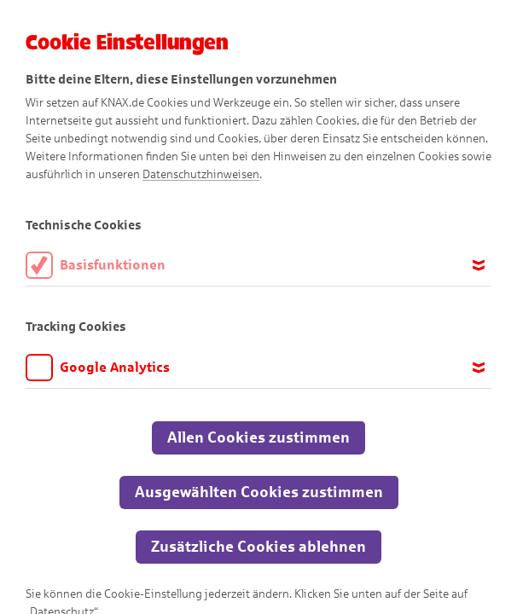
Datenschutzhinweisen (200, 174)
